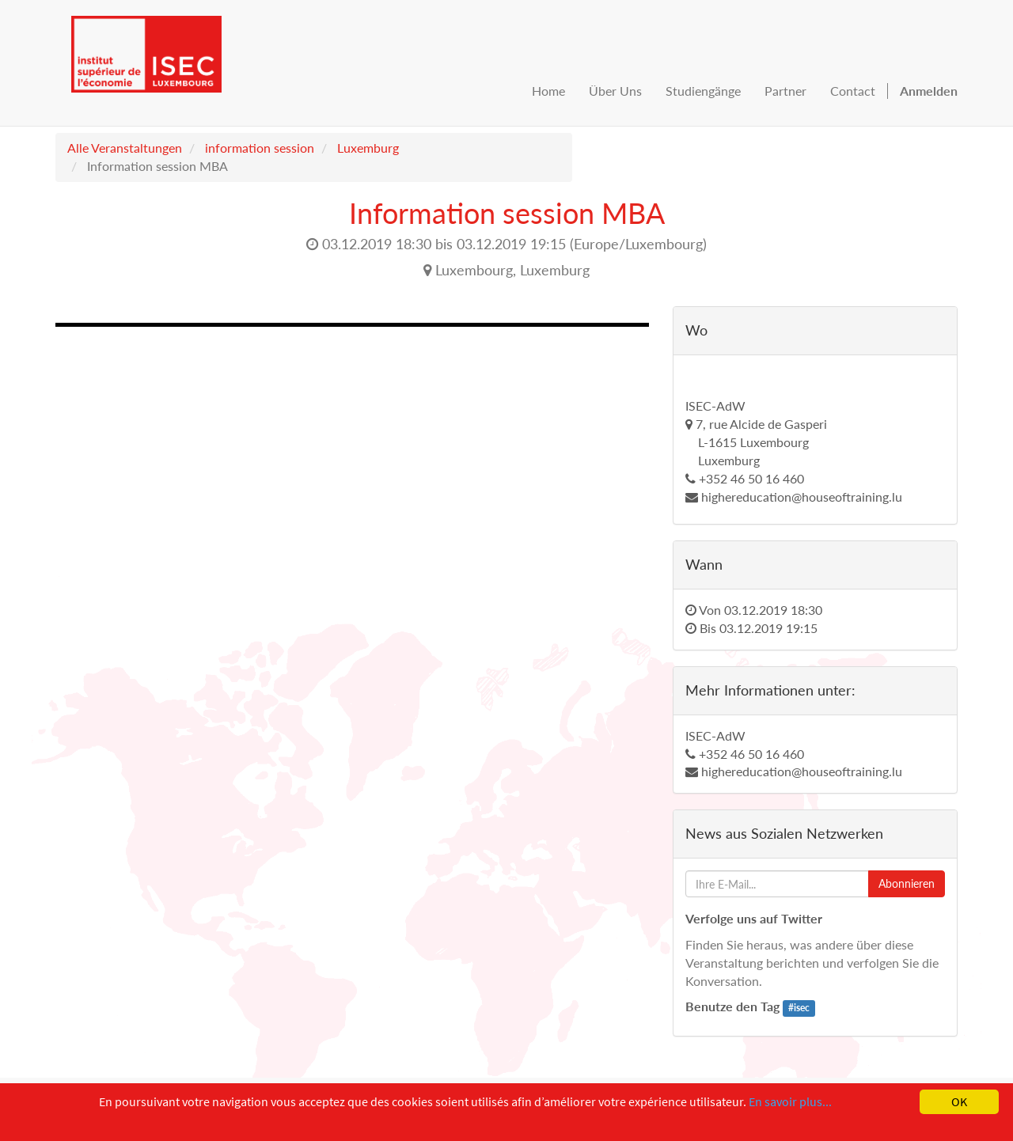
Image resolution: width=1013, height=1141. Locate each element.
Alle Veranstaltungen (124, 147)
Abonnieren (906, 883)
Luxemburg (368, 147)
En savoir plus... (790, 1101)
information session (259, 147)
